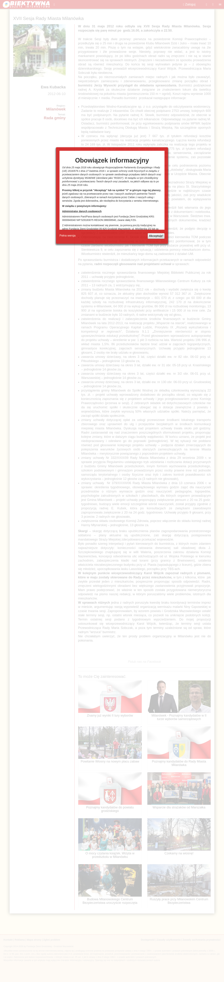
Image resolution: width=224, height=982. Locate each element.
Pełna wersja (67, 235)
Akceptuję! (156, 235)
